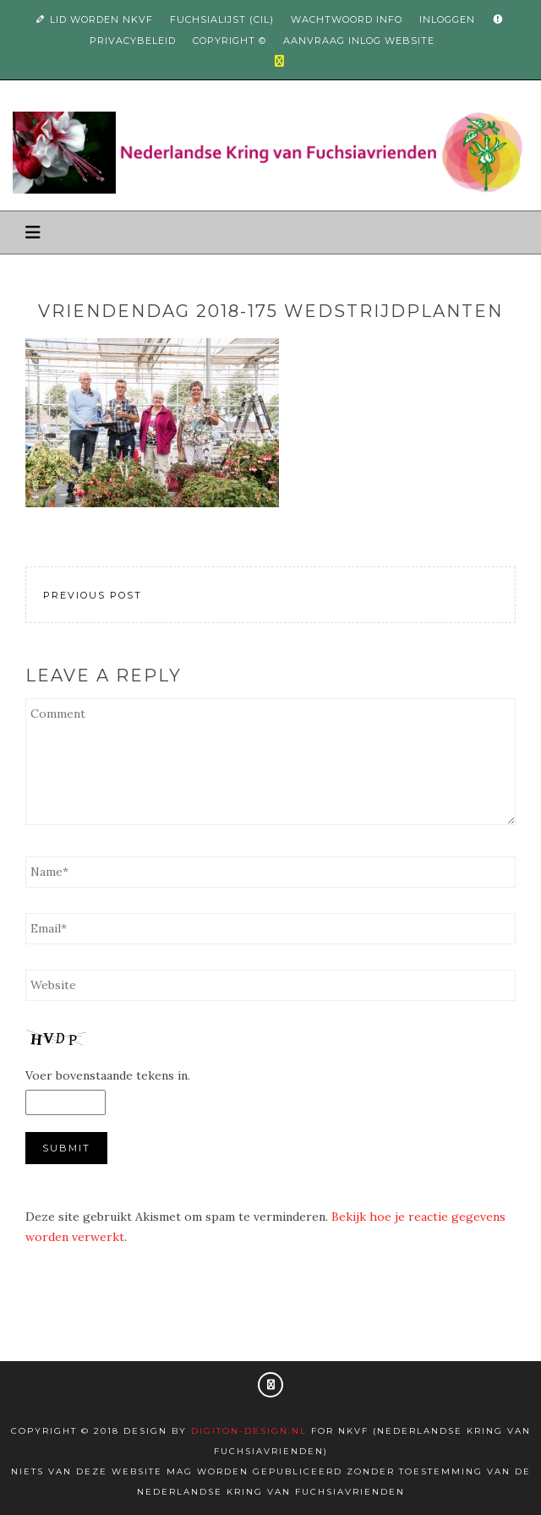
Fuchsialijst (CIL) (222, 19)
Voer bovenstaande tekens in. (107, 1075)
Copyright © (229, 40)
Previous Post (92, 595)
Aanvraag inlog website (358, 40)
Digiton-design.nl (249, 1430)
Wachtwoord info (346, 19)
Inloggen (447, 19)
